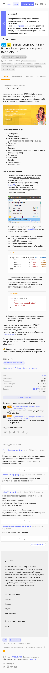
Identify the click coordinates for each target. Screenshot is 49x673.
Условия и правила (24, 643)
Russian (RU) (15, 640)
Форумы (8, 599)
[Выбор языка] (41, 4)
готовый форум (8, 69)
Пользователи (10, 613)
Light (5, 640)
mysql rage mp (7, 64)
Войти (7, 626)
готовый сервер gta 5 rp (11, 67)
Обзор (5, 76)
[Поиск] (46, 4)
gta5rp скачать (29, 61)
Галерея (8, 604)
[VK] (3, 667)
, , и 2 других (21, 368)
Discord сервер (9, 334)
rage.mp (32, 659)
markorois (6, 475)
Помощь (32, 647)
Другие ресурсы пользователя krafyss (19, 403)
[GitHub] (11, 667)
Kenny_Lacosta (8, 450)
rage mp (30, 64)
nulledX (5, 492)
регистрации (19, 26)
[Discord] (8, 667)
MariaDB (11, 185)
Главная (39, 647)
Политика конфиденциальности (15, 647)
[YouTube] (15, 667)
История (29, 76)
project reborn (20, 64)
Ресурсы (8, 609)
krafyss (5, 61)
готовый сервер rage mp (31, 67)
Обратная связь (9, 643)
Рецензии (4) (17, 76)
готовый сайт (40, 64)
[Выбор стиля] (36, 4)
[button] (3, 4)
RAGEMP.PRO (17, 657)
